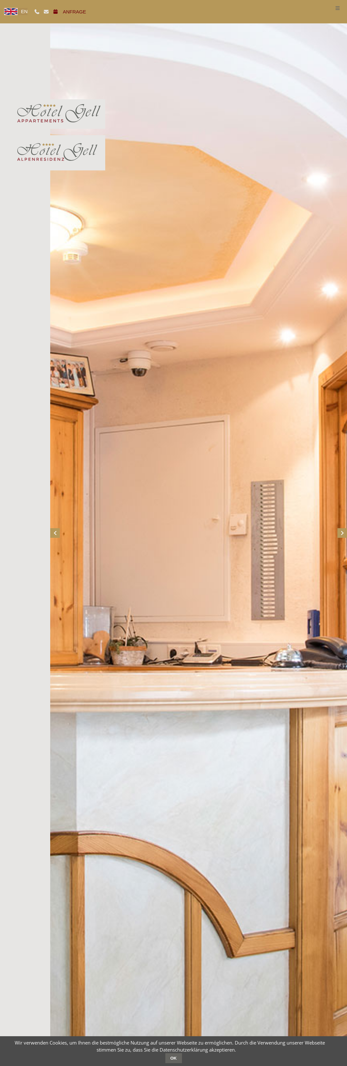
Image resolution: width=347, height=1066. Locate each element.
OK (173, 1058)
